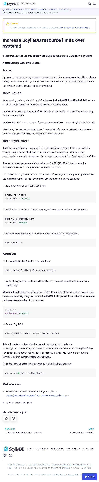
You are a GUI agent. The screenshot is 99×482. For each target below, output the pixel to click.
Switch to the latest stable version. (75, 27)
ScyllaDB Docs (12, 10)
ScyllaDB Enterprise (36, 10)
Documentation (28, 3)
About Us (88, 449)
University (57, 449)
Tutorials (42, 449)
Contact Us (73, 449)
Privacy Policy (81, 465)
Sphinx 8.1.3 (58, 474)
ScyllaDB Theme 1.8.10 (80, 474)
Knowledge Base (60, 10)
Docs (30, 449)
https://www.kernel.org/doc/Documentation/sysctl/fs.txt (35, 395)
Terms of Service (61, 465)
